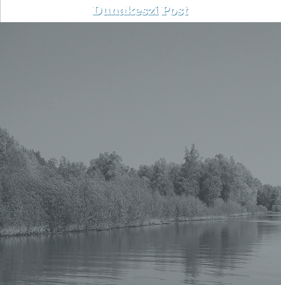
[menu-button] (12, 11)
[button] (269, 11)
